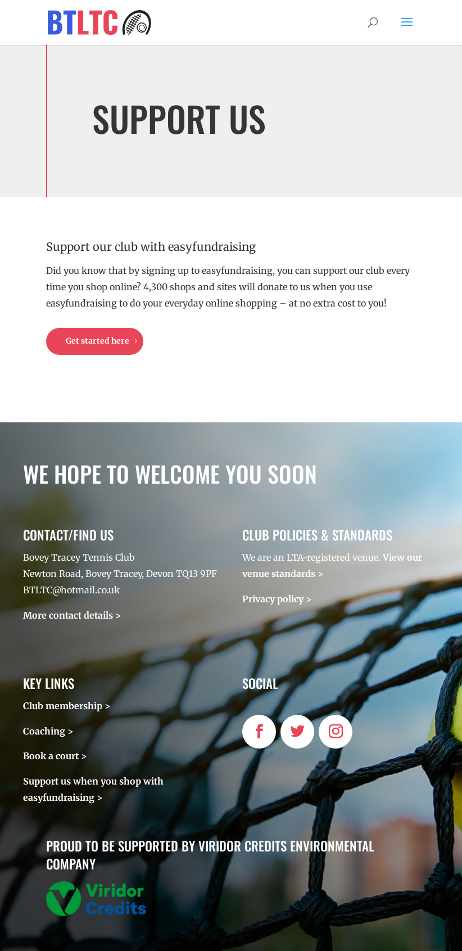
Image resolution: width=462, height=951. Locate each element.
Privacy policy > (277, 599)
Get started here (97, 341)
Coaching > (48, 731)
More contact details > (72, 615)
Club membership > (67, 705)
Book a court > (55, 755)
